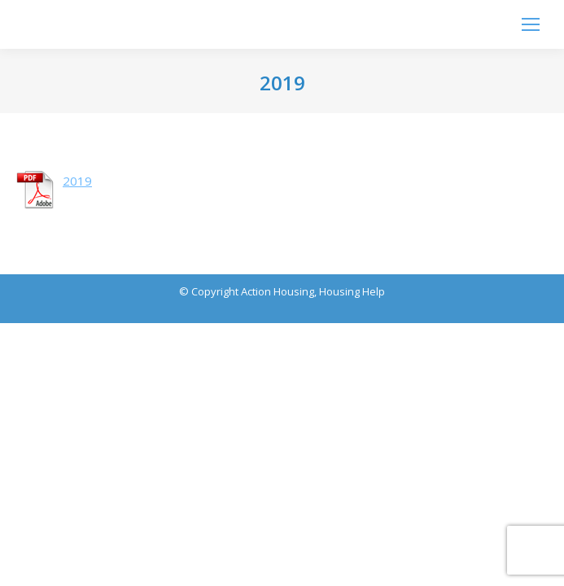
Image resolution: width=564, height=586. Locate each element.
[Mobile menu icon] (530, 24)
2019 (77, 181)
